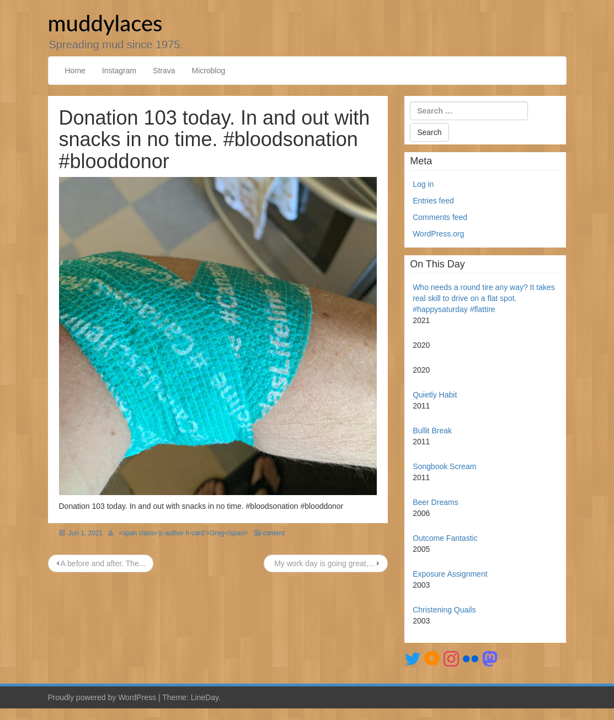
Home (75, 70)
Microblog (209, 70)
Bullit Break (432, 430)
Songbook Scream (444, 466)
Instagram (119, 70)
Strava (164, 70)
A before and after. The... (101, 563)
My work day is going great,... (326, 563)
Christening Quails (444, 609)
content (274, 533)
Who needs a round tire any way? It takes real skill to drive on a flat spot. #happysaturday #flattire (484, 298)
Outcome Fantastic (445, 538)
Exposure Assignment (450, 573)
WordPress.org (438, 233)
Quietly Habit (435, 394)
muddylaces (105, 23)
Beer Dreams (435, 502)
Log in (423, 184)
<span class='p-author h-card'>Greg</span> (183, 533)
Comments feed (440, 217)
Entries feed (433, 200)
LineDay (204, 697)
